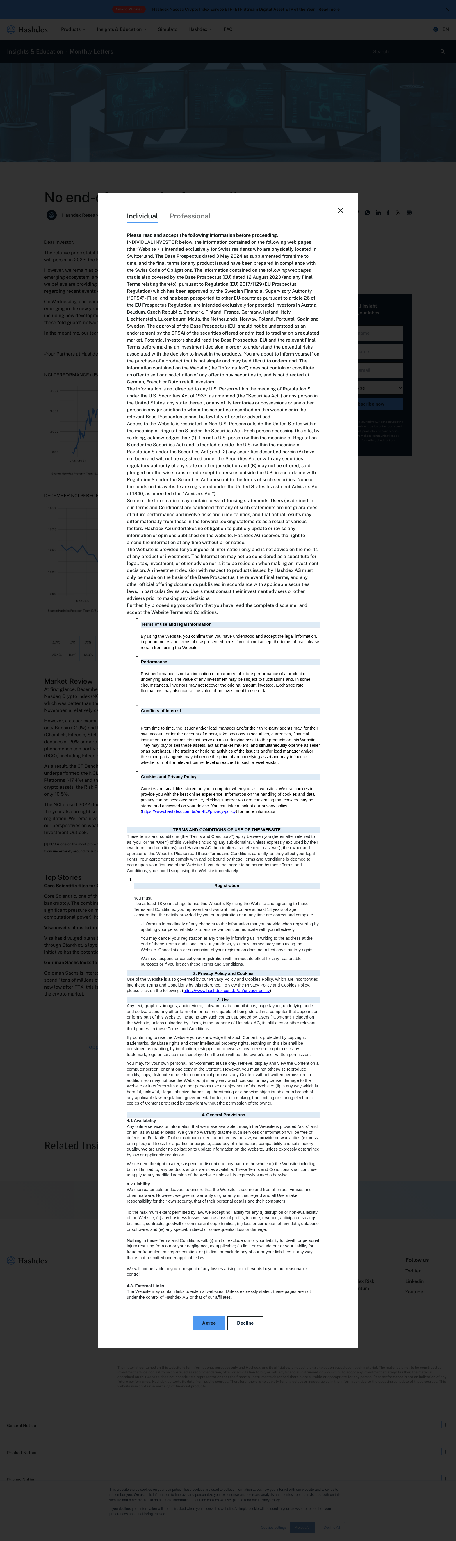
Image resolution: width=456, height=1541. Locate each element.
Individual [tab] (142, 216)
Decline (245, 1323)
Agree (209, 1323)
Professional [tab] (190, 216)
